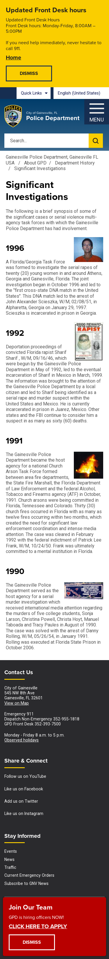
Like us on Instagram (23, 813)
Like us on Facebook (23, 789)
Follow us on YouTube (25, 776)
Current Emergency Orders (29, 875)
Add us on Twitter (21, 801)
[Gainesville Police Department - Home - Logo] (42, 116)
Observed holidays (21, 740)
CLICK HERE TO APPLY (38, 926)
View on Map (16, 703)
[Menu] (97, 110)
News (9, 859)
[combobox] (81, 93)
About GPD (35, 163)
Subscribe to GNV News (26, 883)
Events (10, 851)
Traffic (10, 867)
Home (13, 57)
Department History (75, 163)
